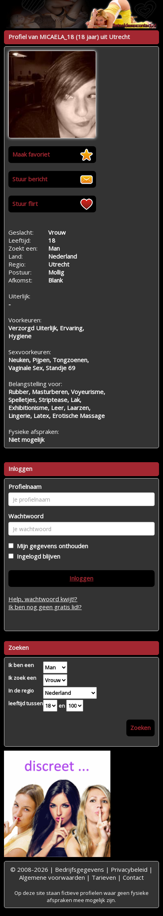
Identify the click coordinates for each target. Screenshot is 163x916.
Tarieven (104, 877)
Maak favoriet (31, 154)
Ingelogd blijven (37, 556)
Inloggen (81, 578)
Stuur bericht (29, 179)
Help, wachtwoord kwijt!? (42, 599)
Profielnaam (24, 486)
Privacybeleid (129, 869)
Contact (133, 877)
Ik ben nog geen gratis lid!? (45, 607)
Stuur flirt (25, 204)
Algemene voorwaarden (52, 877)
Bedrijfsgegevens (79, 869)
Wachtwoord (25, 516)
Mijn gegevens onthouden (51, 546)
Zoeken (140, 728)
